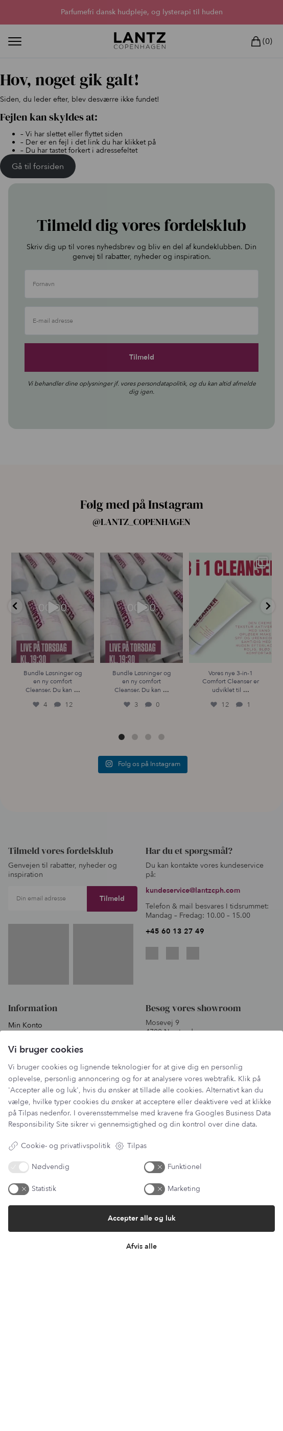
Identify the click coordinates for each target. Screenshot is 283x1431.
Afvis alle (141, 1246)
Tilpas (130, 1146)
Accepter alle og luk (142, 1218)
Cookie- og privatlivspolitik (59, 1146)
